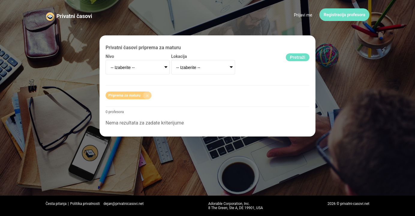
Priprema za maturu (130, 95)
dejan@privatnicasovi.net (123, 204)
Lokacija (179, 56)
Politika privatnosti (85, 204)
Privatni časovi (74, 16)
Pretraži (297, 57)
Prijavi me (303, 15)
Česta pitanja (56, 204)
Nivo (110, 56)
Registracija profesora (344, 14)
